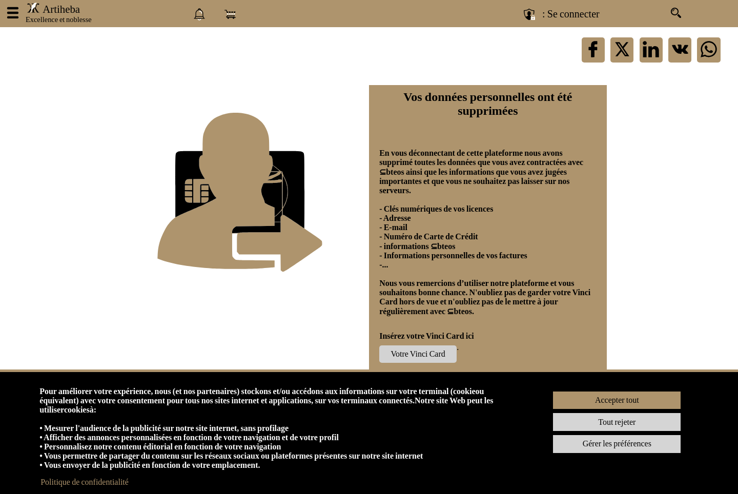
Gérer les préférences (617, 443)
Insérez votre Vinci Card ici (426, 336)
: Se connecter (571, 13)
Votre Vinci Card (418, 353)
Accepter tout (617, 400)
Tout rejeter (617, 422)
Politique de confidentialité (84, 482)
